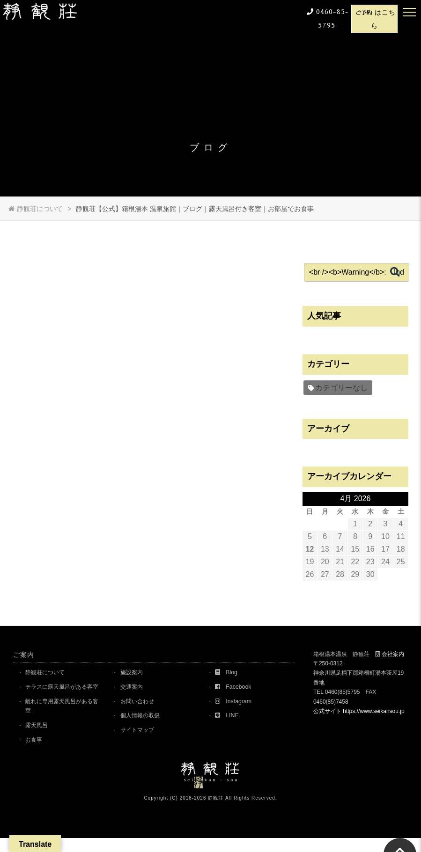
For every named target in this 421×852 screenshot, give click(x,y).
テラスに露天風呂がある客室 (63, 692)
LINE (229, 717)
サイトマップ (140, 732)
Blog (228, 672)
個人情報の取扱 (143, 717)
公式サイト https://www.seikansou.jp (359, 711)
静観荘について (48, 672)
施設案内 (134, 672)
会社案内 (393, 654)
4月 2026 (358, 498)
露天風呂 (39, 738)
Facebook (236, 687)
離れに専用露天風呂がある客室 (63, 718)
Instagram (236, 702)
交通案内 (134, 687)
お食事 (36, 753)
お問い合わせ (140, 702)
